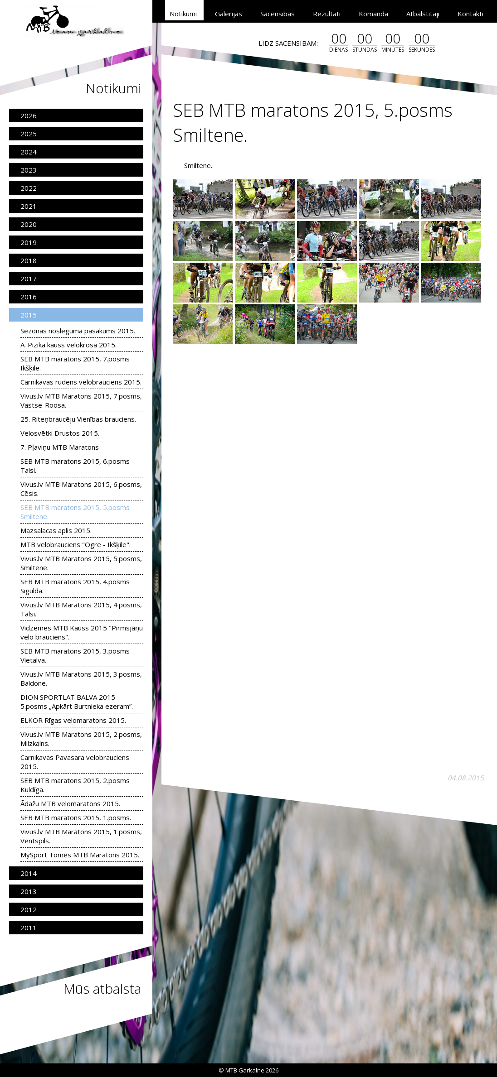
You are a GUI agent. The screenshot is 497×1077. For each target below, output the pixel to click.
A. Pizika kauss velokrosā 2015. (68, 344)
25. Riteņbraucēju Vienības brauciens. (78, 418)
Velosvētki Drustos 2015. (59, 433)
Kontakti (470, 13)
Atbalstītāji (422, 13)
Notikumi (183, 13)
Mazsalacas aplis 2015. (56, 530)
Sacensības (277, 13)
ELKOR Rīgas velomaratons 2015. (73, 720)
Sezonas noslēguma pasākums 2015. (77, 330)
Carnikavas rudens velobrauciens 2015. (80, 381)
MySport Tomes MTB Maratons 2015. (79, 854)
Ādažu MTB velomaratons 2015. (70, 803)
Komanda (373, 13)
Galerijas (228, 13)
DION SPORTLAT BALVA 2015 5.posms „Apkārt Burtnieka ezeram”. (76, 701)
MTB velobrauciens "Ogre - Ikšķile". (75, 544)
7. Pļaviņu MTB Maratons (59, 447)
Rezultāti (327, 13)
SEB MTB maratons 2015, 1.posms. (75, 817)
